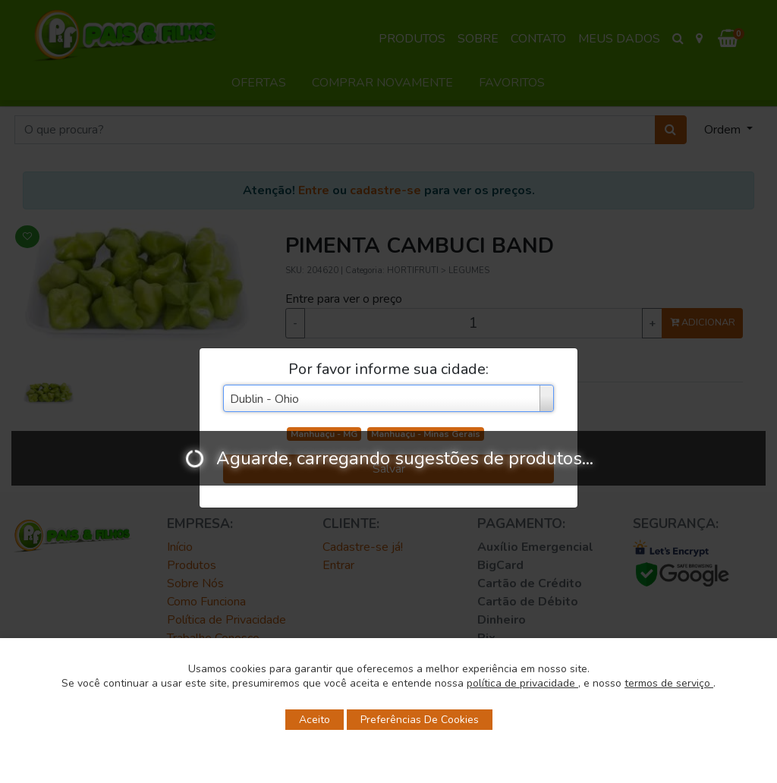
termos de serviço (668, 683)
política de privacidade (522, 683)
